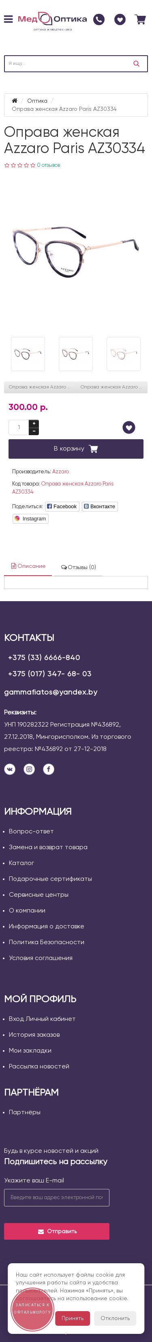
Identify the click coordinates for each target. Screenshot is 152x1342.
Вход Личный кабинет (42, 1019)
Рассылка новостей (39, 1067)
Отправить (57, 1231)
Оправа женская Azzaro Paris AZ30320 (42, 387)
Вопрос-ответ (31, 832)
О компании (27, 911)
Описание (28, 566)
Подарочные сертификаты (50, 879)
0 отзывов (48, 165)
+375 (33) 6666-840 (44, 658)
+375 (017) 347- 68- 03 (50, 674)
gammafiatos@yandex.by (50, 692)
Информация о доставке (46, 926)
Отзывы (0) (78, 567)
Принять (72, 1318)
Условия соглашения (41, 958)
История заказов (34, 1035)
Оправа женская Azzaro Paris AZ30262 (114, 387)
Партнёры (25, 1112)
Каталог (21, 863)
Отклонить (115, 1318)
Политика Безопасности (46, 942)
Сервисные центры (39, 895)
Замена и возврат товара (48, 847)
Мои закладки (30, 1051)
